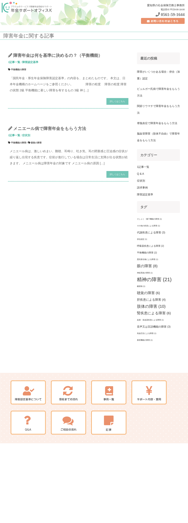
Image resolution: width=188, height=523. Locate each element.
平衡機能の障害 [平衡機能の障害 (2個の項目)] (147, 273)
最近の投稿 (148, 79)
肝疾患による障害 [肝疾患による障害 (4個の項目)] (151, 320)
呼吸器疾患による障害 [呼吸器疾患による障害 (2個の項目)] (150, 266)
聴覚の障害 (36, 163)
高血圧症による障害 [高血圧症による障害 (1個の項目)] (146, 354)
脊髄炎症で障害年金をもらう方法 (157, 143)
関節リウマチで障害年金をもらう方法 (158, 130)
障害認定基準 (30, 82)
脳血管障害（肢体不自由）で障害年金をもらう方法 (158, 157)
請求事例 (142, 208)
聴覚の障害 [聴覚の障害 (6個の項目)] (148, 313)
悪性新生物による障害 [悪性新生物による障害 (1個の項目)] (147, 280)
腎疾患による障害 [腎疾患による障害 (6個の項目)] (154, 333)
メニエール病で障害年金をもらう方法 (49, 149)
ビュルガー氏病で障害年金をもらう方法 (158, 112)
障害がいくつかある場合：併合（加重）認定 (158, 95)
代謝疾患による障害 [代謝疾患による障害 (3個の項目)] (151, 252)
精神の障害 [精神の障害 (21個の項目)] (154, 300)
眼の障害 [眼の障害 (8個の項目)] (147, 286)
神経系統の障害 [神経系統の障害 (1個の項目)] (145, 293)
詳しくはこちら (117, 121)
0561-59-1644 (170, 14)
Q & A (140, 194)
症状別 (26, 155)
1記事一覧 (14, 82)
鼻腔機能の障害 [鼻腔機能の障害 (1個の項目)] (145, 360)
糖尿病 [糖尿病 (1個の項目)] (141, 307)
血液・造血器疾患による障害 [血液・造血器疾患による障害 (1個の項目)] (150, 340)
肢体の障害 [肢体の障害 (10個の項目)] (151, 326)
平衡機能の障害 (18, 90)
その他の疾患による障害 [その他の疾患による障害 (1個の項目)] (148, 246)
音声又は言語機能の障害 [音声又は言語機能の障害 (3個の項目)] (154, 346)
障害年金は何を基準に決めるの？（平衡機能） (57, 75)
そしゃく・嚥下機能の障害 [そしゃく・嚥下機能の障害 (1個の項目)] (149, 239)
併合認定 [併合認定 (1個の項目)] (142, 259)
